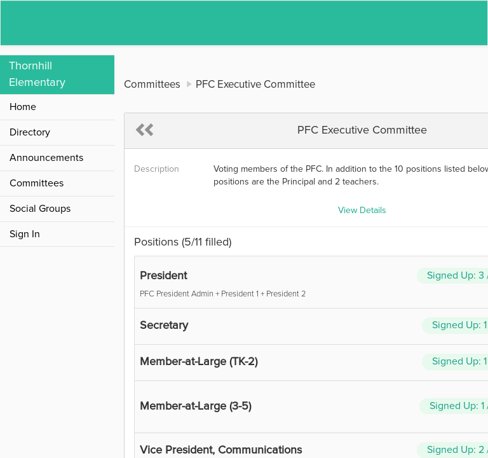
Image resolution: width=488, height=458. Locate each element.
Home (23, 107)
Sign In (25, 234)
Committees (37, 183)
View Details (362, 210)
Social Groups (40, 209)
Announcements (46, 158)
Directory (30, 132)
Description (156, 169)
